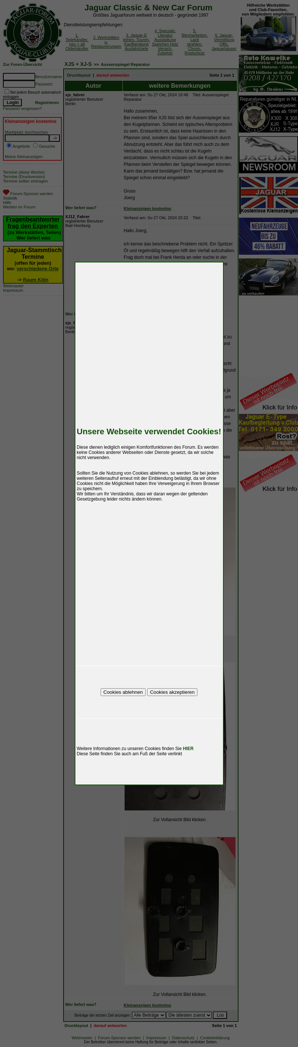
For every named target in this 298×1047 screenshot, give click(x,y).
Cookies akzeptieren (172, 692)
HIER (188, 748)
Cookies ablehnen (123, 692)
